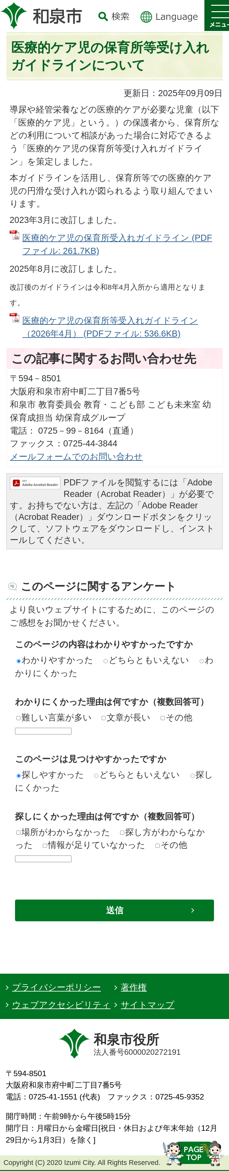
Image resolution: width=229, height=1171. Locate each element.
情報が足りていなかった (94, 845)
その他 (176, 717)
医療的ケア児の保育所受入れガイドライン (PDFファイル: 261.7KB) (117, 244)
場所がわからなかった (63, 832)
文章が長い (126, 717)
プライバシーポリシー (56, 987)
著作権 (134, 987)
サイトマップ (147, 1005)
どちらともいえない (146, 660)
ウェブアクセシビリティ (61, 1005)
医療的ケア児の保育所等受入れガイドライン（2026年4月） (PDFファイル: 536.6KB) (110, 327)
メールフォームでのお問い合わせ (76, 456)
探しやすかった (50, 774)
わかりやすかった (55, 660)
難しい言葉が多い (54, 717)
